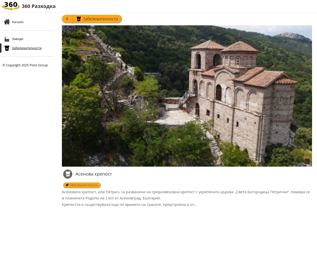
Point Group (38, 65)
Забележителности (97, 19)
